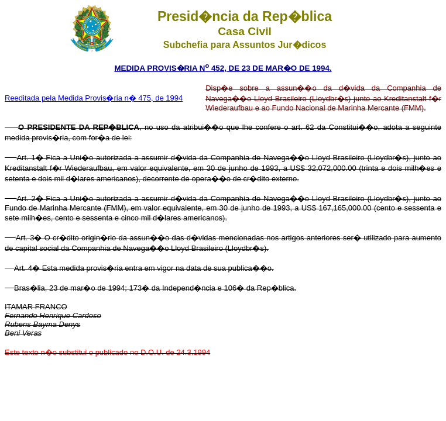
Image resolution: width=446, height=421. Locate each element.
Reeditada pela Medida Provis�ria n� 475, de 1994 (94, 98)
